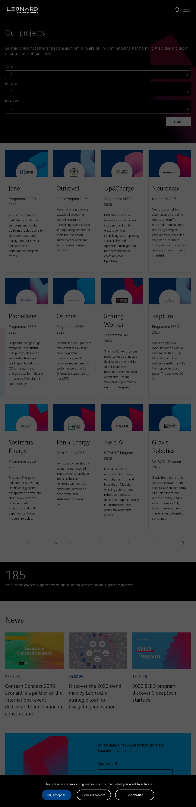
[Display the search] (177, 9)
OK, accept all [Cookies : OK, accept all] (56, 795)
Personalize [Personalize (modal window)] (134, 795)
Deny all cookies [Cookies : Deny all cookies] (93, 795)
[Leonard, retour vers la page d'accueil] (22, 9)
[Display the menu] (186, 9)
